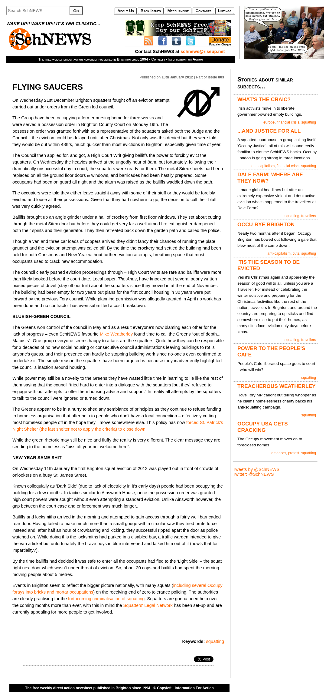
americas (279, 453)
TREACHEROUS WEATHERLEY (276, 386)
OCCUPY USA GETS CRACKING (262, 427)
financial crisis (288, 122)
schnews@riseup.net (203, 51)
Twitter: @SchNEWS (253, 474)
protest (293, 453)
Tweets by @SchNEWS (256, 469)
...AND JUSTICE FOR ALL (269, 131)
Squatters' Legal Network (148, 605)
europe (269, 122)
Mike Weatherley (116, 334)
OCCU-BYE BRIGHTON (266, 224)
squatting (215, 641)
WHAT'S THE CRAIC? (264, 99)
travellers (308, 216)
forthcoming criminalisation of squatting (106, 598)
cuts (296, 253)
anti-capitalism (263, 166)
